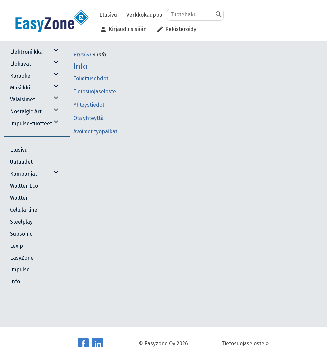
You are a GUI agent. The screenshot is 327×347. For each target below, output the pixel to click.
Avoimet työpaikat (95, 131)
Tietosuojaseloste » (245, 343)
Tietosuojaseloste (94, 91)
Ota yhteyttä (88, 118)
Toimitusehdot (90, 78)
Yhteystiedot (88, 105)
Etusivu (82, 54)
